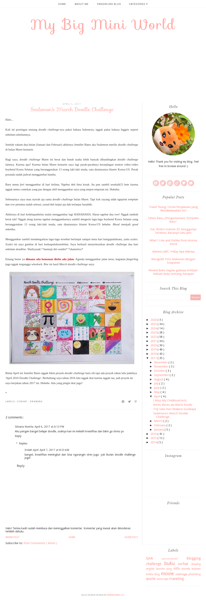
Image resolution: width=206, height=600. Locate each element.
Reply (18, 436)
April (157, 396)
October (160, 371)
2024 (154, 328)
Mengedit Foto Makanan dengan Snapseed (173, 260)
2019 (154, 349)
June (157, 388)
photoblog (194, 574)
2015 (154, 438)
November (161, 366)
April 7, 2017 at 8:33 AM (54, 449)
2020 (154, 345)
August (159, 379)
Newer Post (12, 537)
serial (160, 578)
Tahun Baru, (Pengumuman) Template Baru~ (173, 219)
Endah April (31, 449)
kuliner (196, 568)
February (160, 425)
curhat (22, 401)
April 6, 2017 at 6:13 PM (49, 426)
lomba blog (153, 574)
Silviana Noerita (24, 426)
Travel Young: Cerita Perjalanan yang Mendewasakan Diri (173, 208)
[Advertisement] (103, 69)
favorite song (164, 568)
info (176, 568)
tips (166, 579)
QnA (149, 558)
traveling (176, 579)
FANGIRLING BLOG (109, 4)
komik (186, 568)
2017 (154, 358)
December (161, 362)
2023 (154, 332)
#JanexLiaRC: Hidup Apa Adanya (173, 251)
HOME (62, 4)
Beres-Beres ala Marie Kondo (172, 405)
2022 (154, 337)
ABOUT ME (81, 4)
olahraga (181, 574)
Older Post (131, 537)
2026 (154, 319)
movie (167, 573)
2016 (154, 434)
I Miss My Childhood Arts (170, 400)
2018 (154, 354)
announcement (170, 558)
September (162, 375)
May (157, 392)
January (159, 429)
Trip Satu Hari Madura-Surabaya (174, 409)
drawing (36, 401)
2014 (154, 442)
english (150, 568)
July (156, 383)
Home (72, 537)
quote (151, 579)
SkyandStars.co (115, 595)
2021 (154, 341)
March (158, 421)
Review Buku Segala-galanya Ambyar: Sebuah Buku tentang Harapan (173, 272)
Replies (23, 443)
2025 (154, 324)
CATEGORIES (138, 4)
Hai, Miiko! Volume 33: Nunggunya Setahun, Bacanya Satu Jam (173, 231)
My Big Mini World (103, 24)
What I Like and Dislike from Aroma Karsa (173, 242)
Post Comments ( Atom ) (40, 543)
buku (169, 563)
